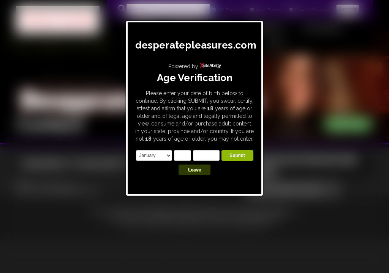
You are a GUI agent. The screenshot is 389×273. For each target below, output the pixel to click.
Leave (194, 170)
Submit (237, 155)
